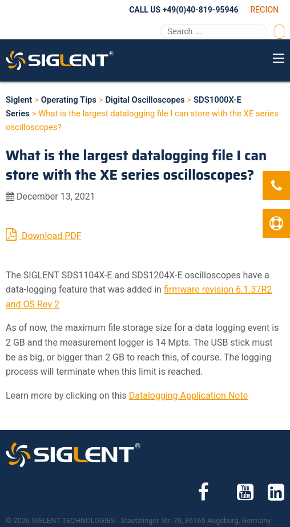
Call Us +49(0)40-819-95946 (183, 9)
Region (264, 9)
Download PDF (44, 234)
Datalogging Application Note (188, 395)
